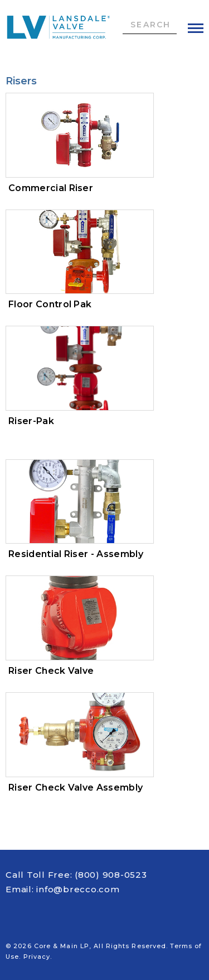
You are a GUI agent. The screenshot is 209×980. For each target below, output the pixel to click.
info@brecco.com (77, 889)
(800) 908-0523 (111, 874)
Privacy (37, 956)
